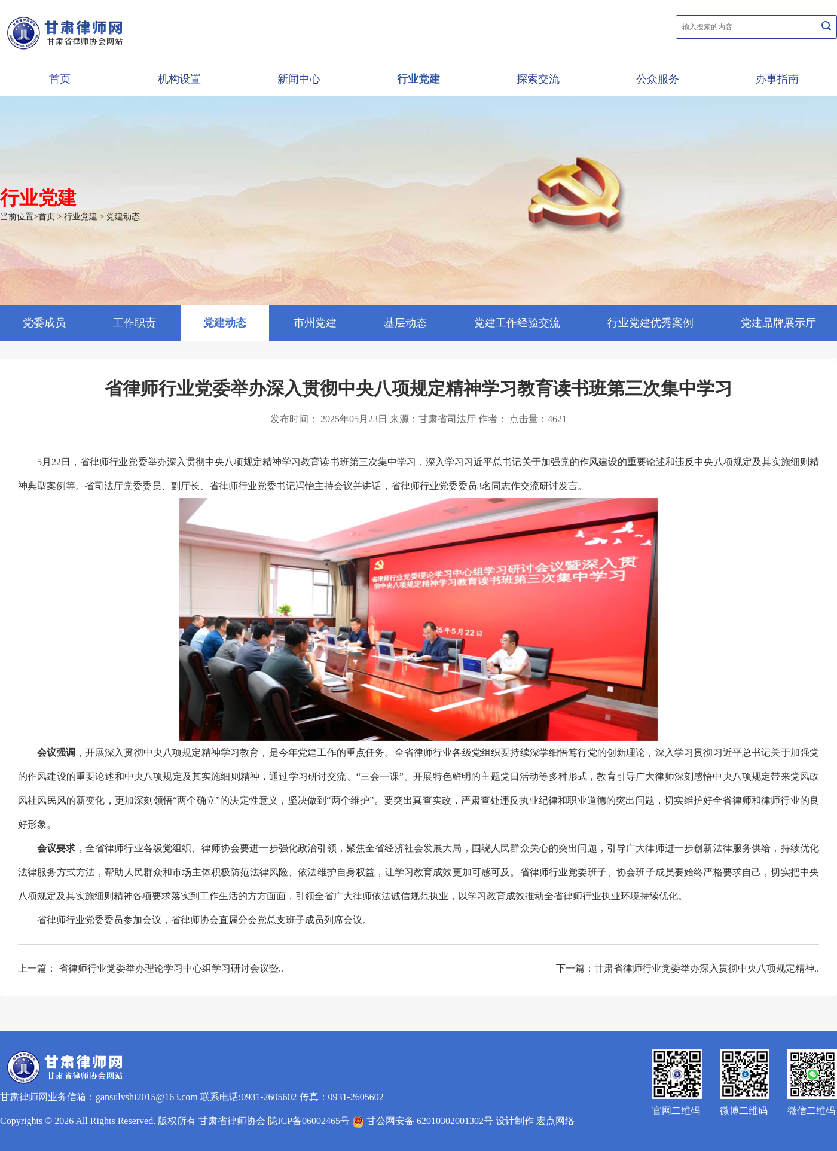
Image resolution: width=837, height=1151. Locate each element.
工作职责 (134, 323)
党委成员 (44, 323)
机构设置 (179, 79)
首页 (60, 79)
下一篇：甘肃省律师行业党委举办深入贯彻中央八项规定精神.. (687, 968)
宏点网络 (555, 1121)
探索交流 (538, 79)
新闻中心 (298, 79)
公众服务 (657, 79)
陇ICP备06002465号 (309, 1121)
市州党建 (315, 323)
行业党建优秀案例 (650, 323)
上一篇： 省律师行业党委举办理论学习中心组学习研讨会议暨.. (150, 968)
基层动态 (405, 323)
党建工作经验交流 (517, 323)
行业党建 (418, 79)
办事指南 (777, 79)
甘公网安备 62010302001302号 (422, 1121)
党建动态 (123, 216)
